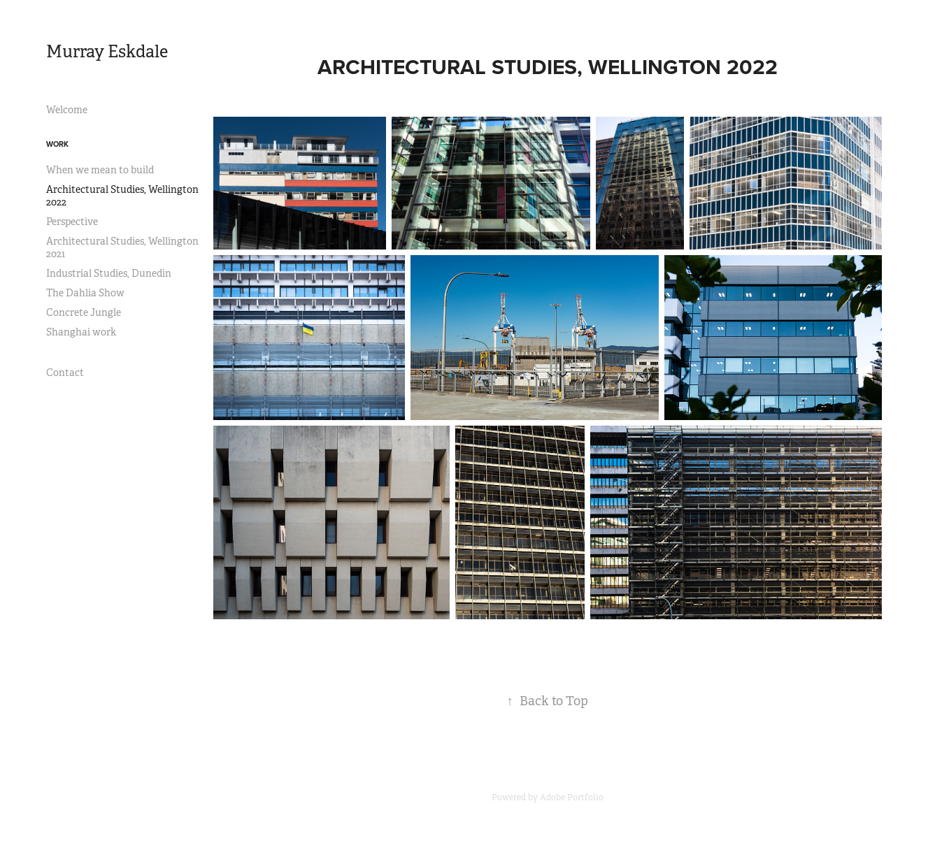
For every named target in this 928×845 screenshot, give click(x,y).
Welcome (66, 109)
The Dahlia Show (85, 293)
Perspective (72, 221)
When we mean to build (100, 170)
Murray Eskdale (107, 51)
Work (57, 144)
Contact (65, 372)
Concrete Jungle (83, 312)
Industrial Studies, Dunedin (108, 273)
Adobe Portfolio (572, 797)
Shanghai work (81, 332)
